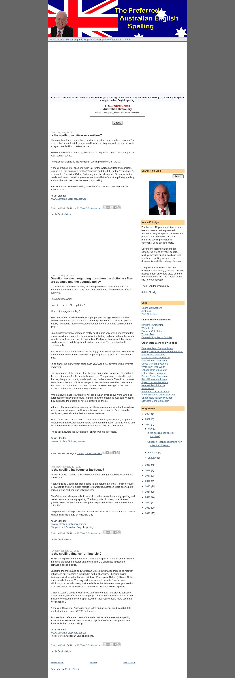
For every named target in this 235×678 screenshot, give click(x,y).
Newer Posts (57, 662)
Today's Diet (148, 334)
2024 (148, 413)
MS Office (71, 39)
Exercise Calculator (152, 331)
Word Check (94, 39)
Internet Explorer (112, 39)
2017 (148, 475)
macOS (82, 39)
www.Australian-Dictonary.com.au (68, 441)
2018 (148, 470)
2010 (148, 513)
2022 (148, 419)
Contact (127, 39)
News (61, 39)
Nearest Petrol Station (153, 385)
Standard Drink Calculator (155, 400)
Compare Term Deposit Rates (157, 348)
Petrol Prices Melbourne (154, 360)
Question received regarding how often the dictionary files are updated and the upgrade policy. (92, 280)
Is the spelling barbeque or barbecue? (77, 469)
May (150, 428)
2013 (148, 497)
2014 (148, 491)
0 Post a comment (94, 208)
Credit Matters (64, 214)
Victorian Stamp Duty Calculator (158, 394)
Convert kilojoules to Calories (157, 337)
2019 (148, 465)
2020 (148, 424)
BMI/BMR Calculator (152, 325)
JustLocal (147, 311)
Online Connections (152, 308)
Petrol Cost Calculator (153, 354)
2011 (148, 507)
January (152, 457)
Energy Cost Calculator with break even (162, 351)
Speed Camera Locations (155, 363)
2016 (148, 481)
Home (53, 39)
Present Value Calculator (155, 376)
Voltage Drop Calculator (154, 370)
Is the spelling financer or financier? (76, 553)
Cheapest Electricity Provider (157, 397)
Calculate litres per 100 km (156, 357)
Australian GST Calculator (155, 391)
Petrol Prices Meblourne (154, 379)
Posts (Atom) (72, 669)
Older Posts (129, 662)
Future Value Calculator (154, 373)
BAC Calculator (150, 314)
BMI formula (148, 388)
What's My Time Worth (153, 366)
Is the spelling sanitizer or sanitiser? (76, 135)
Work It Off (147, 328)
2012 (148, 502)
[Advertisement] (117, 67)
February (153, 452)
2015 (148, 486)
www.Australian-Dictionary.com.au (69, 198)
